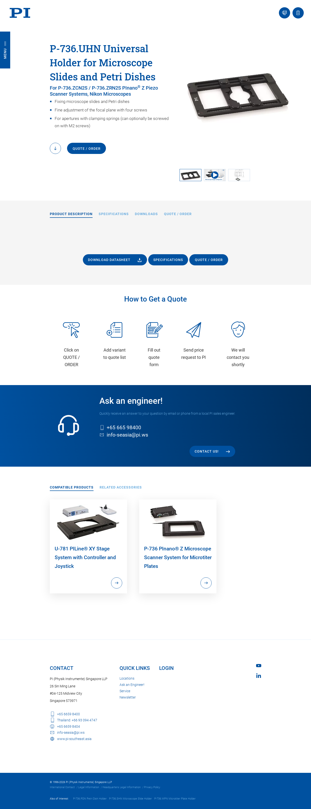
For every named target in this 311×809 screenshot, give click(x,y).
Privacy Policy (152, 787)
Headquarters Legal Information (122, 787)
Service (125, 691)
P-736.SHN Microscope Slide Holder (130, 798)
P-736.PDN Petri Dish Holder (90, 798)
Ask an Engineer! (132, 685)
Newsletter (128, 697)
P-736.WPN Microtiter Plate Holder (175, 798)
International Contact (62, 787)
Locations (127, 678)
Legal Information (88, 787)
